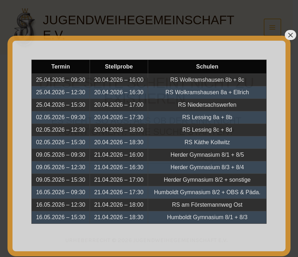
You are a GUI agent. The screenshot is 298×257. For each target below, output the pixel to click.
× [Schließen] (290, 35)
